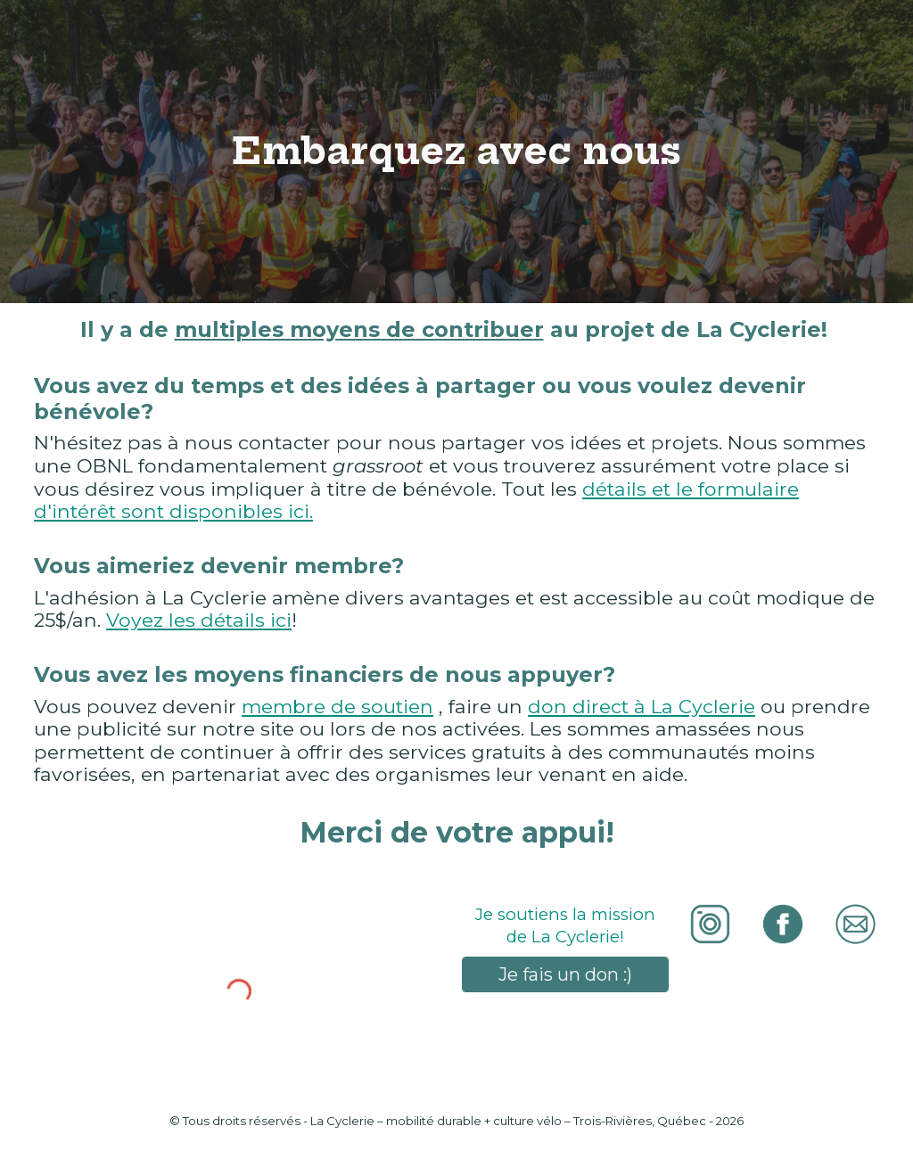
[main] (456, 151)
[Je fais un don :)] (565, 974)
